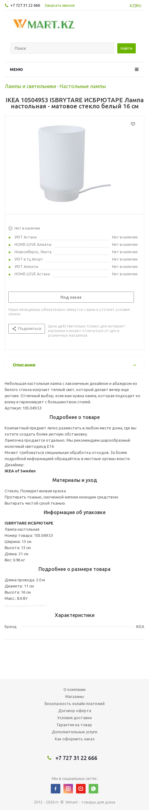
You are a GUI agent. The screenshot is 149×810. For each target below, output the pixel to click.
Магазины (74, 696)
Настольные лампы (83, 86)
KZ (132, 5)
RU (138, 5)
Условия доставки (74, 717)
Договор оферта (74, 710)
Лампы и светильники (30, 86)
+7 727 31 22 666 (25, 5)
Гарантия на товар (74, 725)
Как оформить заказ (75, 739)
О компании (74, 689)
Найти (126, 48)
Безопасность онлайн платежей (75, 703)
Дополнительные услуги (74, 732)
